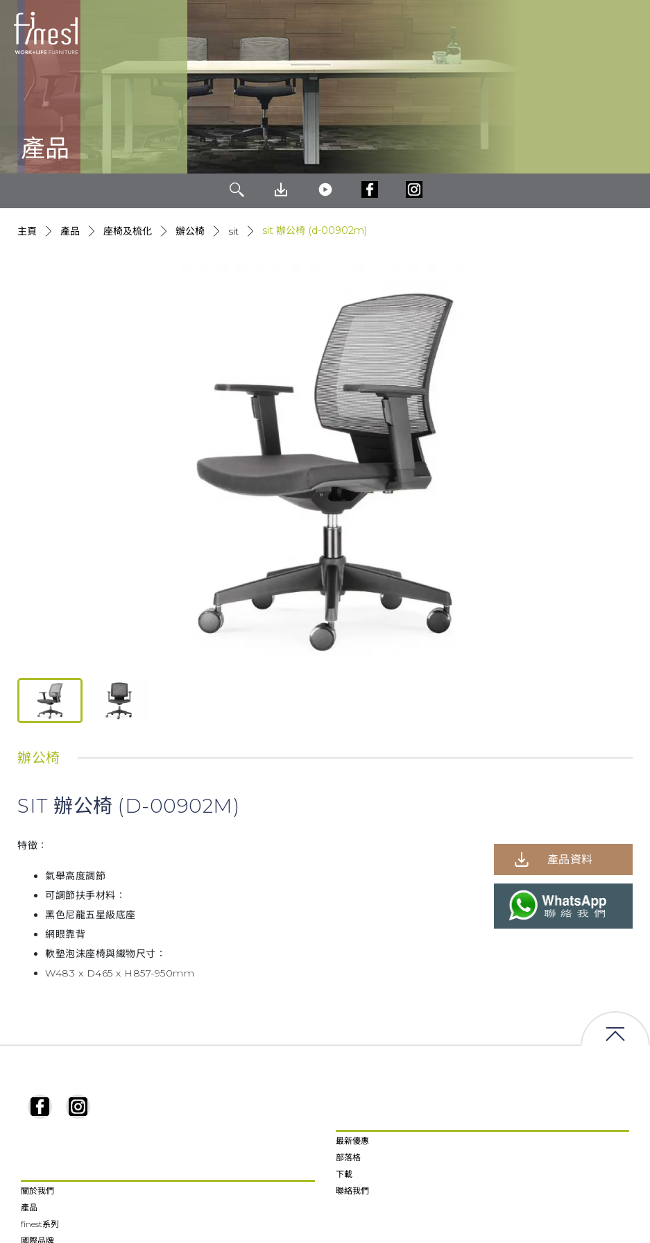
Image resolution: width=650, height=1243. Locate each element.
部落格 (348, 1157)
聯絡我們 (352, 1190)
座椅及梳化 (127, 231)
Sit (233, 231)
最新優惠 (352, 1140)
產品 (70, 231)
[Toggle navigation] (628, 33)
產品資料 (570, 859)
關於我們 (37, 1190)
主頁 (27, 231)
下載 (344, 1174)
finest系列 (40, 1224)
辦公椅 (190, 231)
